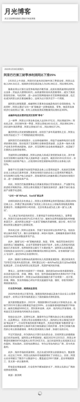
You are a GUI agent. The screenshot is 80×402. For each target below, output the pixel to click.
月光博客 (17, 11)
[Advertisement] (40, 42)
